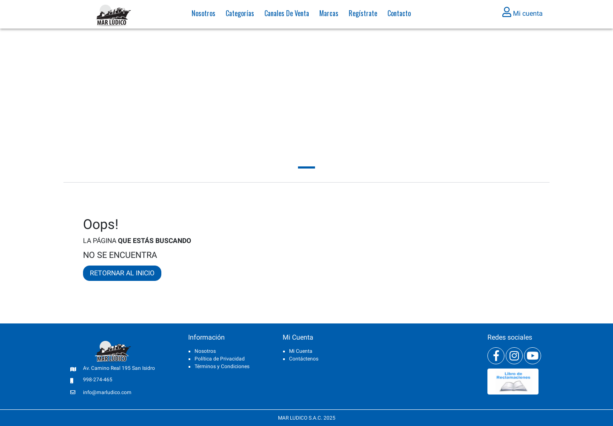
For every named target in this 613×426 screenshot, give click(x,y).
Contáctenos (303, 359)
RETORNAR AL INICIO (122, 273)
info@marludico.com (107, 392)
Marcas (328, 15)
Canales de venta (286, 15)
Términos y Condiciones (222, 366)
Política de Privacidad (220, 359)
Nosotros (203, 15)
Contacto (399, 15)
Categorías (240, 15)
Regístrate (363, 15)
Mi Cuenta (300, 351)
